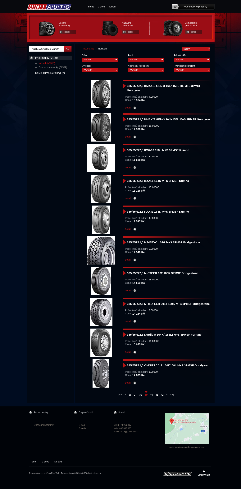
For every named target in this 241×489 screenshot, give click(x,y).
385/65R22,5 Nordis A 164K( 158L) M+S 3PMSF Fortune (164, 334)
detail (67, 32)
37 (135, 394)
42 (162, 394)
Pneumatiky (88, 48)
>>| (172, 394)
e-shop (101, 6)
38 (140, 394)
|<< (120, 394)
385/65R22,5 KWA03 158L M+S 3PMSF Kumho (158, 150)
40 (151, 394)
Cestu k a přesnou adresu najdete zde (186, 447)
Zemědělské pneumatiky (191, 24)
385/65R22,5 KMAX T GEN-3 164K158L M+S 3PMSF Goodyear (168, 119)
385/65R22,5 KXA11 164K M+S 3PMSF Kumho (158, 180)
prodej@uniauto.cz (129, 431)
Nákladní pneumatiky (128, 24)
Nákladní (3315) (47, 63)
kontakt (112, 6)
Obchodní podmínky (44, 425)
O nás (82, 425)
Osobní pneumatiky (64, 24)
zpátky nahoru (204, 473)
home (91, 6)
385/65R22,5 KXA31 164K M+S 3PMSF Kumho (158, 211)
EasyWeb (55, 473)
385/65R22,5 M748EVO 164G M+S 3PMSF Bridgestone (163, 242)
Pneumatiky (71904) (47, 57)
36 (130, 394)
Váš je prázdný (195, 6)
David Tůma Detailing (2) (50, 72)
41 (156, 394)
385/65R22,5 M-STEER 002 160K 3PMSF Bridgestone (162, 273)
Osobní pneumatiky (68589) (53, 67)
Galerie (82, 428)
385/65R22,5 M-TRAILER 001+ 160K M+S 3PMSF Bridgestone (168, 303)
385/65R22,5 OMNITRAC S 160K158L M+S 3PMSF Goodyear (167, 365)
